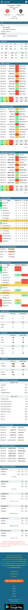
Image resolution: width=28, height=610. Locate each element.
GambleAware (14, 571)
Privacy (14, 588)
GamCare (14, 576)
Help (14, 586)
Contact (14, 596)
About (14, 593)
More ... (26, 147)
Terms (13, 591)
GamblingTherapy (14, 574)
